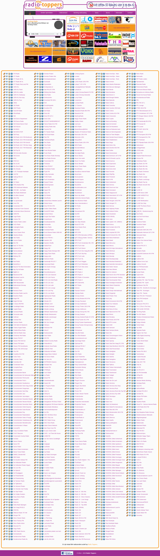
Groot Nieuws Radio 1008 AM (53, 232)
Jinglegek (47, 444)
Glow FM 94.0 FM (49, 206)
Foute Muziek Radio (50, 150)
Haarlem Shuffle (49, 243)
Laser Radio (47, 526)
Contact (130, 13)
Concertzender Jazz (19, 393)
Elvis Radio (47, 95)
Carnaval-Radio (18, 311)
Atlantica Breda (17, 235)
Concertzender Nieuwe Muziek (22, 401)
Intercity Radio (48, 399)
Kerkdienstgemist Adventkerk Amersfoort (52, 479)
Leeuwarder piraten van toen (52, 531)
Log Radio (78, 79)
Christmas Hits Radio (19, 335)
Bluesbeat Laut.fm (18, 277)
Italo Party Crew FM (50, 428)
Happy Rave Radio (49, 253)
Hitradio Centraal (49, 306)
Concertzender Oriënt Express (22, 407)
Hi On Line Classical (50, 274)
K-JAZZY (46, 470)
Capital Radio (17, 309)
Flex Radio (47, 142)
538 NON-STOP (18, 132)
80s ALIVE (16, 163)
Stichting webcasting (80, 13)
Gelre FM (47, 187)
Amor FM (16, 203)
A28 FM (15, 174)
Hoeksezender (48, 333)
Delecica (15, 502)
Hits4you (46, 325)
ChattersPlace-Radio (19, 330)
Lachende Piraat (49, 523)
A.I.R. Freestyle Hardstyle (20, 171)
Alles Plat (16, 198)
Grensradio (47, 224)
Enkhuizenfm (48, 97)
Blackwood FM (17, 274)
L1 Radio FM (48, 520)
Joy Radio (47, 452)
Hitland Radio (48, 298)
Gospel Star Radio (49, 216)
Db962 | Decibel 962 (19, 454)
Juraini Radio (48, 462)
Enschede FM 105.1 (50, 100)
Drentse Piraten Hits (50, 76)
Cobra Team (17, 356)
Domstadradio (17, 534)
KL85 (45, 497)
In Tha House (48, 388)
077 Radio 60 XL (18, 79)
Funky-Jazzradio (49, 174)
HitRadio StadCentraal (50, 311)
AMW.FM (16, 214)
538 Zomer (16, 155)
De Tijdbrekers (17, 483)
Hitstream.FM (48, 327)
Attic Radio (16, 237)
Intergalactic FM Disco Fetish (52, 401)
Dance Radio (17, 446)
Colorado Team (17, 359)
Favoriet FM (47, 129)
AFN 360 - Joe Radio (19, 190)
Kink (45, 491)
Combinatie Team (18, 364)
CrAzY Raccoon (18, 433)
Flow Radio (47, 145)
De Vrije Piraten (18, 491)
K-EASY (46, 465)
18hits (15, 103)
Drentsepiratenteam (50, 79)
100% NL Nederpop (19, 95)
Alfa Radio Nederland (19, 192)
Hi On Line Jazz (48, 282)
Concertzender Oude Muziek (21, 409)
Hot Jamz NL (48, 359)
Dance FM (16, 444)
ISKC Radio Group (49, 420)
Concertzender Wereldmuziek (22, 423)
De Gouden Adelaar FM (20, 460)
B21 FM (15, 243)
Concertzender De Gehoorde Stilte (23, 375)
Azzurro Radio (17, 240)
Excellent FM (48, 108)
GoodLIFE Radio (49, 211)
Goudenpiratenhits (49, 222)
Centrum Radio (17, 322)
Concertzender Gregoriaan (21, 388)
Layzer (46, 528)
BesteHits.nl (16, 264)
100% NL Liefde (18, 92)
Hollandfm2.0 (48, 343)
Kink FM (46, 494)
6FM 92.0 (16, 161)
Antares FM (16, 219)
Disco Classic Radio (19, 518)
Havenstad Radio (49, 264)
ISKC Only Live (48, 417)
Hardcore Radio (48, 259)
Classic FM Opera (18, 343)
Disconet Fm (17, 526)
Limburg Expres (79, 73)
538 (14, 116)
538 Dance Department (20, 118)
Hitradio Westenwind (50, 314)
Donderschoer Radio (19, 536)
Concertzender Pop (19, 412)
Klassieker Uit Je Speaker (51, 499)
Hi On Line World (49, 293)
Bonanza (16, 288)
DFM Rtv (16, 510)
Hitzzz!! (46, 330)
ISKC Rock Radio (49, 423)
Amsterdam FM (17, 206)
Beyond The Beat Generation (22, 267)
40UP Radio (17, 108)
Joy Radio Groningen (50, 454)
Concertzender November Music (22, 404)
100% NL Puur (17, 100)
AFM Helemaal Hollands (20, 187)
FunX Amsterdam (49, 179)
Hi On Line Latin (49, 285)
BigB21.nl (16, 272)
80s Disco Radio (18, 166)
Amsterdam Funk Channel (21, 208)
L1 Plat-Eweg (48, 518)
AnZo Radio (16, 224)
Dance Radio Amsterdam (20, 449)
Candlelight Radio (18, 306)
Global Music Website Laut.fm (53, 200)
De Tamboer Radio (18, 481)
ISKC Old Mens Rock (50, 415)
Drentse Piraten (48, 73)
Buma (108, 13)
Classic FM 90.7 (18, 338)
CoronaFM (16, 428)
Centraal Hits (17, 319)
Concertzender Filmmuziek (21, 378)
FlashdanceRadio (49, 140)
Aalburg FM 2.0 (17, 177)
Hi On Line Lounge (49, 288)
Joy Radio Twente (49, 457)
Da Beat (15, 438)
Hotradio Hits (48, 364)
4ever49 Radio (17, 110)
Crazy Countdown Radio (20, 430)
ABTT (15, 179)
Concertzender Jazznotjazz (21, 396)
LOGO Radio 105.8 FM (81, 81)
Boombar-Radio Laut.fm (20, 293)
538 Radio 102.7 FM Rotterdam (22, 148)
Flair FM (46, 137)
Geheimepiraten (49, 185)
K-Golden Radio (49, 468)
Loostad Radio (79, 103)
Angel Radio (17, 216)
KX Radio (47, 515)
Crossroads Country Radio (21, 436)
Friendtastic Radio (49, 169)
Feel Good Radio (49, 134)
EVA (45, 103)
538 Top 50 (16, 150)
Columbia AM (17, 362)
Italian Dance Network (50, 425)
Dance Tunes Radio (19, 452)
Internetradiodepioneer (50, 409)
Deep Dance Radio (19, 497)
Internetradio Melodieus (51, 407)
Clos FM (15, 351)
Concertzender (17, 370)
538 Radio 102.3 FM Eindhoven (22, 137)
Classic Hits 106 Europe (20, 349)
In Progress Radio (49, 386)
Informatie (119, 13)
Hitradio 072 (47, 301)
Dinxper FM (16, 515)
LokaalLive (78, 89)
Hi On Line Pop (48, 290)
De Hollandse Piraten (19, 462)
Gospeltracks (48, 219)
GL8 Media (47, 195)
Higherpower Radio (49, 296)
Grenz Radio (48, 227)
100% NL (16, 87)
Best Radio (16, 261)
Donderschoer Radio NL (20, 539)
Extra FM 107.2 (48, 116)
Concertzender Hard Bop (20, 391)
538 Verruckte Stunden (20, 153)
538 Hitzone (16, 126)
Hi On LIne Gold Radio (50, 280)
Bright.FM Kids (17, 301)
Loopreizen (78, 100)
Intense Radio (48, 396)
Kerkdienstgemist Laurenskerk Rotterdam (53, 481)
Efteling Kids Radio (49, 92)
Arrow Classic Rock (19, 232)
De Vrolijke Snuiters (19, 494)
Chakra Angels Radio (19, 327)
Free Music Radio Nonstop (52, 155)
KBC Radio (47, 475)
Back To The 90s (18, 245)
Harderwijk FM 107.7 (50, 261)
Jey (45, 441)
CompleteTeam (17, 367)
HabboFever (47, 245)
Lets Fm (46, 534)
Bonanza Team (17, 290)
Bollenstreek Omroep (19, 285)
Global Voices (48, 203)
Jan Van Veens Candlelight (52, 438)
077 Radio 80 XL (18, 81)
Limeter (77, 76)
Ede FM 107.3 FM (49, 89)
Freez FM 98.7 (48, 166)
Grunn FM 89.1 (48, 237)
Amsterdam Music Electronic (21, 211)
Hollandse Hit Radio (50, 351)
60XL (14, 158)
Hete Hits (46, 269)
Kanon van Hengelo (50, 473)
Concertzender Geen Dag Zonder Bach (23, 386)
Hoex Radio (47, 335)
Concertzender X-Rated (20, 425)
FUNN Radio (48, 177)
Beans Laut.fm (17, 253)
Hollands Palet (48, 349)
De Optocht (16, 470)
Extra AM (46, 113)
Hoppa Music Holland (50, 354)
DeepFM (15, 499)
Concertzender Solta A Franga (22, 417)
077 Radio (16, 76)
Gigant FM (47, 190)
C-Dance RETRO (18, 304)
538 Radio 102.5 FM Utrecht (21, 142)
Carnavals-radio (18, 314)
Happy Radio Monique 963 (52, 251)
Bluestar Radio (17, 280)
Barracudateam (17, 251)
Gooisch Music (48, 214)
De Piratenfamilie (18, 475)
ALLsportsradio (17, 200)
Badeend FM (17, 248)
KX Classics (47, 512)
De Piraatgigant (18, 473)
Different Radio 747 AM (20, 512)
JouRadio (47, 446)
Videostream (63, 13)
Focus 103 (47, 148)
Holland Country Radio (50, 341)
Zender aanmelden (47, 13)
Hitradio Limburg (49, 309)
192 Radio (16, 105)
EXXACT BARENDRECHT (52, 121)
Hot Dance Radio (49, 356)
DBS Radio (16, 457)
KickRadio (47, 486)
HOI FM (46, 338)
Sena (96, 13)
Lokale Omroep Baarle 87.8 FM (84, 92)
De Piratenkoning (18, 478)
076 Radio (16, 73)
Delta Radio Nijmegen (19, 505)
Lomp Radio (78, 97)
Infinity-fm (47, 393)
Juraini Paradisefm (49, 460)
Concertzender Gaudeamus (21, 383)
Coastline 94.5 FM (18, 354)
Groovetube (47, 235)
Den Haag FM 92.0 (19, 507)
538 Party (16, 134)
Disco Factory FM (18, 520)
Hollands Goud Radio (50, 346)
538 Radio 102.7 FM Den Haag (22, 145)
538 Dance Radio (18, 121)
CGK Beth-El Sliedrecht (20, 325)
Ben (14, 259)
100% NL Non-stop (18, 97)
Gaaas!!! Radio (48, 182)
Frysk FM (47, 171)
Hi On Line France (49, 277)
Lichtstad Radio (48, 536)
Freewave (47, 163)
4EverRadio (16, 113)
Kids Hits (46, 489)
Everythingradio (48, 105)
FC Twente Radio (49, 132)
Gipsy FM (47, 192)
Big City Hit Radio (18, 269)
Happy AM (47, 248)
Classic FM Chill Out (19, 341)
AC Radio (16, 182)
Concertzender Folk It (19, 380)
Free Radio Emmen (50, 158)
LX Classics (78, 105)
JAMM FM (47, 436)
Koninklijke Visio (49, 505)
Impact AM (47, 383)
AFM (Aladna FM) (18, 185)
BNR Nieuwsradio (18, 282)
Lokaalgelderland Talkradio (83, 87)
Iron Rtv (46, 412)
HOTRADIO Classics (50, 362)
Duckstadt (47, 81)
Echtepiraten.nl (48, 87)
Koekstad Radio (48, 502)
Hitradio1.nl (47, 319)
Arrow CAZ (16, 229)
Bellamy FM (16, 256)
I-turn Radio (47, 372)
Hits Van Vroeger (49, 322)
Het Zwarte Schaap (49, 267)
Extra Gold (47, 118)
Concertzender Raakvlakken (21, 415)
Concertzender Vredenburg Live (22, 420)
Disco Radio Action (18, 523)
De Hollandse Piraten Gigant (21, 465)
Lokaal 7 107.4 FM (80, 84)
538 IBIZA (16, 129)
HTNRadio (47, 370)
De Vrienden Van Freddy (20, 489)
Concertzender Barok (19, 372)
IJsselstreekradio (49, 380)
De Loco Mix (17, 468)
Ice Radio (47, 375)
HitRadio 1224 (48, 304)
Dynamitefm (47, 84)
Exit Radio (47, 110)
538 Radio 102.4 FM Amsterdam (22, 140)
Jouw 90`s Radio (49, 449)
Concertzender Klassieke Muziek (23, 399)
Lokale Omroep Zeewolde (82, 95)
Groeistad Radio (49, 229)
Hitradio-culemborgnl (50, 317)
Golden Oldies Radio (50, 208)
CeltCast (15, 317)
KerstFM (46, 483)
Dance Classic (17, 441)
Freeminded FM (48, 161)
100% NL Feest (17, 89)
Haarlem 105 (48, 240)
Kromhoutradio (48, 510)
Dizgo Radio (17, 528)
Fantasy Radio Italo (50, 126)
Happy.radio (47, 256)
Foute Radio (47, 153)
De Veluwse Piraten (19, 486)
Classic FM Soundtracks (20, 346)
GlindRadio (47, 198)
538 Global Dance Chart (20, 124)
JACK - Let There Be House (52, 433)
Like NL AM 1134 (49, 539)
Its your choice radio (50, 430)
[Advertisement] (10, 37)
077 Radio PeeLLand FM (20, 84)
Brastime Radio (17, 296)
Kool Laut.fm (48, 507)
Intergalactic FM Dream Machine (53, 404)
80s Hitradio (16, 169)
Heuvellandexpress (49, 272)
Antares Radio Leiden (19, 222)
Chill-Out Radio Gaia (19, 333)
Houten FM (47, 367)
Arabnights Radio (18, 227)
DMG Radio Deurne (19, 531)
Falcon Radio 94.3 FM (50, 124)
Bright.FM (16, 298)
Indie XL (46, 391)
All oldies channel (18, 195)
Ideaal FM (47, 378)
